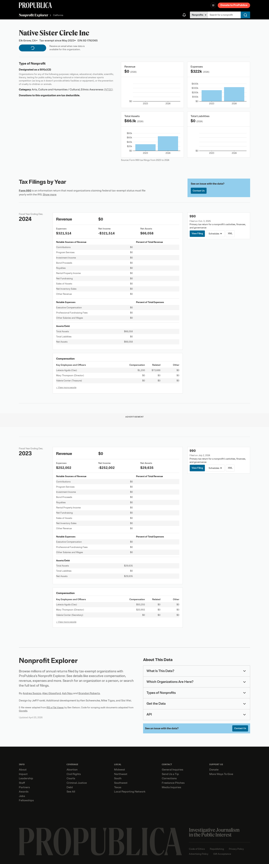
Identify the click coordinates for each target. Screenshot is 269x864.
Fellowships (26, 800)
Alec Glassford (51, 693)
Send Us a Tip (170, 774)
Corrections (169, 778)
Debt (70, 787)
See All (71, 791)
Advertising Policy (198, 853)
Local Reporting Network (129, 791)
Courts (71, 778)
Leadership (26, 778)
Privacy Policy (236, 849)
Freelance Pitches (173, 783)
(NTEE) (108, 89)
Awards (23, 791)
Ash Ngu (67, 693)
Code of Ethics (197, 849)
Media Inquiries (171, 787)
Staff (22, 783)
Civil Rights (74, 774)
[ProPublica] (35, 5)
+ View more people (66, 387)
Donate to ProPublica (233, 5)
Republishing (217, 849)
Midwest (119, 769)
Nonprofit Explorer (33, 15)
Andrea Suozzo (32, 693)
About (23, 769)
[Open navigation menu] (213, 5)
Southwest (120, 783)
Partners (24, 787)
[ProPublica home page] (100, 842)
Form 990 (25, 190)
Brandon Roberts (89, 693)
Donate (214, 769)
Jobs (22, 796)
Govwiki (23, 710)
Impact (23, 774)
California (58, 15)
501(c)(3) (45, 69)
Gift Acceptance (222, 853)
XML (230, 233)
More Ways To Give (221, 774)
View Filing (197, 233)
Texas (117, 787)
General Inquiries (172, 769)
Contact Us (199, 190)
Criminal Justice (77, 783)
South (117, 778)
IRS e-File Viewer (55, 707)
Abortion (72, 769)
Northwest (120, 774)
